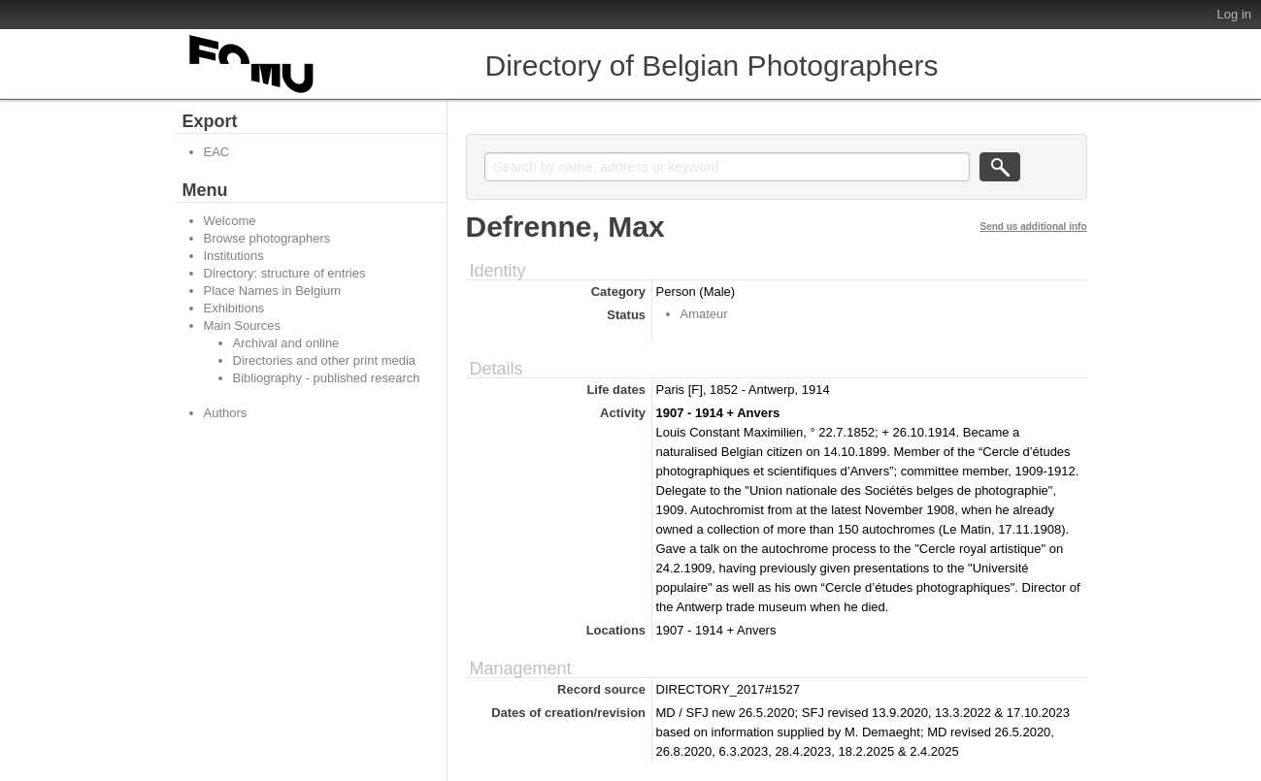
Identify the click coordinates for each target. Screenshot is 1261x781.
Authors (226, 413)
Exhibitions (234, 308)
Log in (1234, 14)
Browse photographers (267, 238)
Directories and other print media (324, 360)
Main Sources (242, 325)
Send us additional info (1033, 226)
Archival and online (286, 343)
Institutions (234, 255)
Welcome (230, 220)
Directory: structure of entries (285, 273)
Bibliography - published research (326, 378)
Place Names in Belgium (273, 290)
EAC (217, 152)
